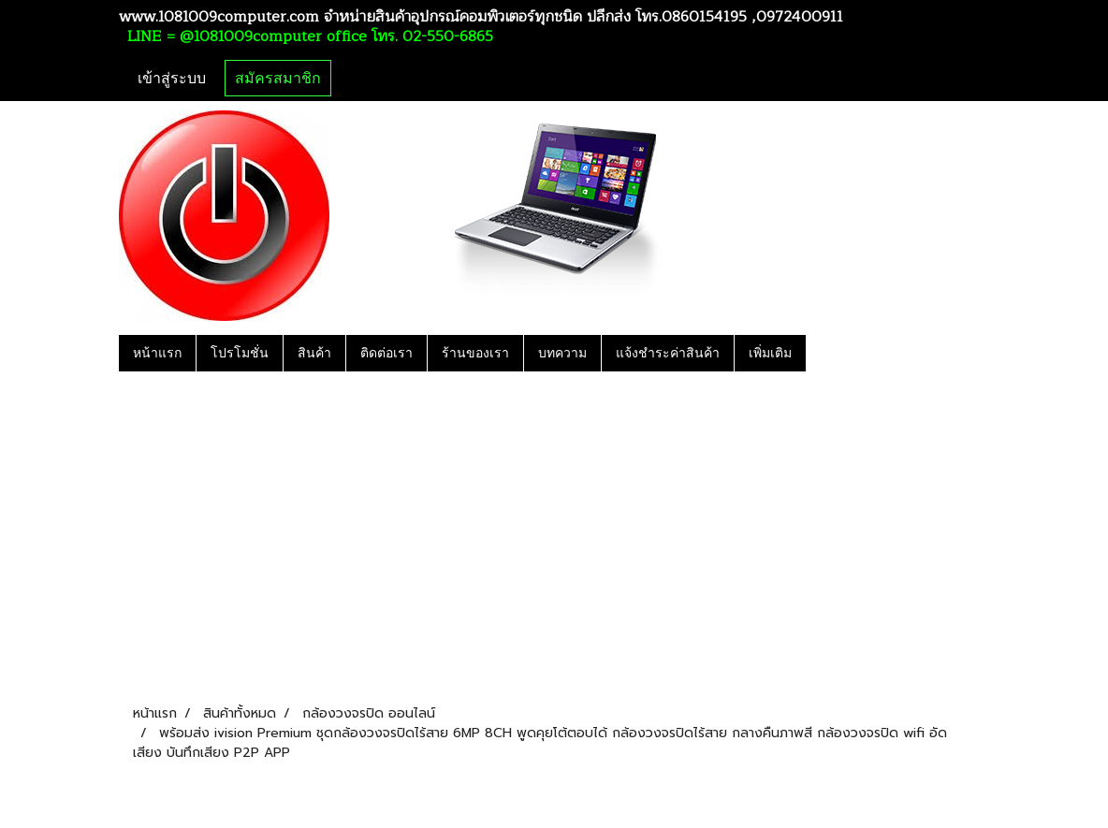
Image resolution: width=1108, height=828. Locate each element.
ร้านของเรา (475, 353)
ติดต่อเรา (386, 353)
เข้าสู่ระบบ (172, 78)
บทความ (562, 353)
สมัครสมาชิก (278, 78)
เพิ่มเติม (770, 353)
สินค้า (314, 353)
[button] (822, 352)
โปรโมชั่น (240, 353)
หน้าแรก (157, 353)
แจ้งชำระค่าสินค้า (668, 353)
